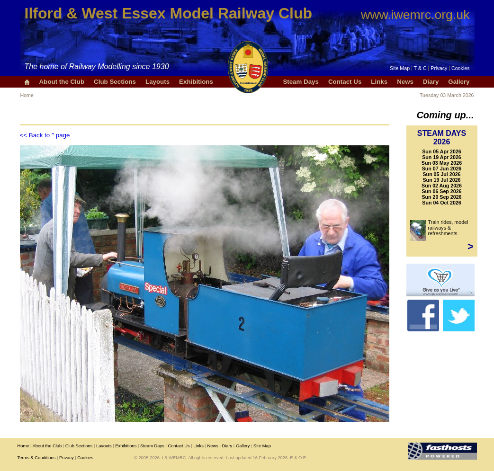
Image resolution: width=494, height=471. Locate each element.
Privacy (439, 68)
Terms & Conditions (37, 457)
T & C (420, 68)
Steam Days (301, 81)
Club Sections (115, 81)
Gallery (458, 81)
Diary (431, 81)
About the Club (62, 81)
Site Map (400, 68)
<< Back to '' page (45, 135)
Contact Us (344, 81)
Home (27, 95)
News (405, 81)
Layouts (157, 81)
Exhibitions (196, 81)
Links (379, 81)
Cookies (460, 68)
